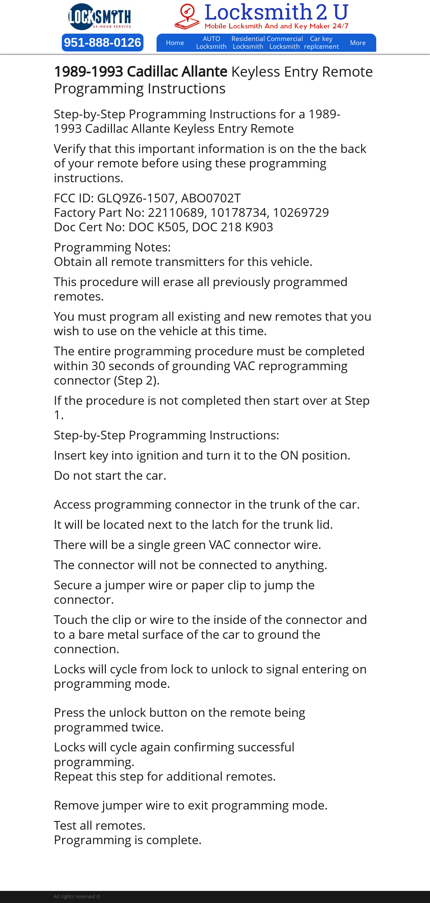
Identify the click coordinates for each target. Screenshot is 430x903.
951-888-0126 (102, 42)
